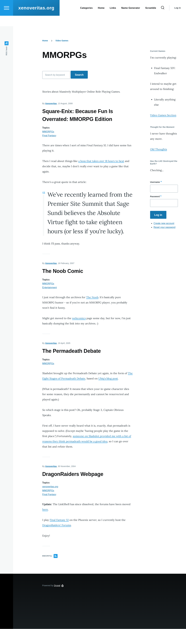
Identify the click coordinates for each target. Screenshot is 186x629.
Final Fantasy (49, 135)
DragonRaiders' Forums (56, 525)
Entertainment (49, 287)
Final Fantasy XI (59, 520)
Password (155, 196)
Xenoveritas (51, 103)
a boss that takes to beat (101, 161)
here (45, 509)
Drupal (57, 585)
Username (155, 182)
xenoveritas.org (36, 18)
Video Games (62, 41)
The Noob (92, 297)
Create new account (164, 223)
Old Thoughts (158, 149)
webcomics (79, 318)
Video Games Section (163, 115)
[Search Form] (163, 18)
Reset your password (164, 227)
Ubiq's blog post (108, 378)
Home (45, 41)
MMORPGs (48, 132)
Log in (177, 18)
